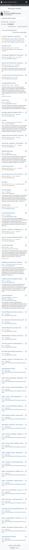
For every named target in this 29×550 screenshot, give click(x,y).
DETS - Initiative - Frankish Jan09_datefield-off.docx (13, 462)
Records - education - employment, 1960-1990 (13, 229)
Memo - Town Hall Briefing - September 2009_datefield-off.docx (13, 406)
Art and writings (6, 190)
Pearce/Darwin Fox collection (11, 66)
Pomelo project (6, 205)
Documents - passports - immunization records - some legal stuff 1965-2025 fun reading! (13, 143)
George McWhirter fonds (9, 83)
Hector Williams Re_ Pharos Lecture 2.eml (13, 312)
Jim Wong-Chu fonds (9, 208)
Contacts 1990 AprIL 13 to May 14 (11, 36)
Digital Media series (7, 151)
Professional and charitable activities (12, 279)
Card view (4, 24)
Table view (10, 24)
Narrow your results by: (14, 8)
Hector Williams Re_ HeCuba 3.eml (11, 327)
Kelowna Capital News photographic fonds (15, 40)
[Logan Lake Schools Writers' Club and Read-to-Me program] (13, 135)
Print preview (4, 21)
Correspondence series (8, 213)
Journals (4, 120)
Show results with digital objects (19, 32)
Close (8, 11)
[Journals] (4, 182)
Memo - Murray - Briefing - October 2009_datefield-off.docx (13, 434)
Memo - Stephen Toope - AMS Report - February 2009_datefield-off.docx (13, 452)
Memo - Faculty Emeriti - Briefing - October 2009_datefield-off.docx (13, 471)
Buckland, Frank (6, 45)
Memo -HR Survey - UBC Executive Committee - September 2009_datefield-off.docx (13, 499)
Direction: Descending (22, 26)
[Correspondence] (7, 295)
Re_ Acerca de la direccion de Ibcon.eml (13, 320)
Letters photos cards (7, 166)
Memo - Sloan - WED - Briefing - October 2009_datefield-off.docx (13, 443)
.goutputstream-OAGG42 (9, 536)
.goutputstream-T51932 (8, 368)
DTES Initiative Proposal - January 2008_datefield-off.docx (13, 415)
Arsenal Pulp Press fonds (11, 58)
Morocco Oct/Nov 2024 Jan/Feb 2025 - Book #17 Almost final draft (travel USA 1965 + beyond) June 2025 (13, 237)
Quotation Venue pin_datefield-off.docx (13, 508)
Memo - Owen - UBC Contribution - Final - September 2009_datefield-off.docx (13, 396)
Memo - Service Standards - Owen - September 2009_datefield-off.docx (13, 490)
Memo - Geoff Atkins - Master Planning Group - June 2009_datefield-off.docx (13, 480)
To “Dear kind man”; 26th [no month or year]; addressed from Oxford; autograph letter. (13, 75)
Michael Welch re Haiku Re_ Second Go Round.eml (13, 335)
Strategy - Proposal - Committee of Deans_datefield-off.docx (13, 359)
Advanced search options (9, 18)
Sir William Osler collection (11, 78)
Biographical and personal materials (12, 262)
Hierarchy (12, 21)
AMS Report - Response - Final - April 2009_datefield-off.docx (13, 424)
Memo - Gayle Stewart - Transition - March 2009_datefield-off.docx (13, 518)
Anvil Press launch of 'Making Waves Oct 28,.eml (13, 343)
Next (17, 548)
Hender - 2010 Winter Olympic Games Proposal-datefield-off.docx (13, 527)
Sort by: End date (12, 26)
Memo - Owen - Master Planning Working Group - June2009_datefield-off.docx (13, 387)
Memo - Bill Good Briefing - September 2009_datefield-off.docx (13, 378)
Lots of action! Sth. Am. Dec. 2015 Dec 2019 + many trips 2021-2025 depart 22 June (13, 174)
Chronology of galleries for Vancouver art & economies (13, 55)
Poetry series (5, 100)
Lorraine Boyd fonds (9, 116)
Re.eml (13, 351)
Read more (19, 131)
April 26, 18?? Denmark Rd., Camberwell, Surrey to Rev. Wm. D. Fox (13, 63)
